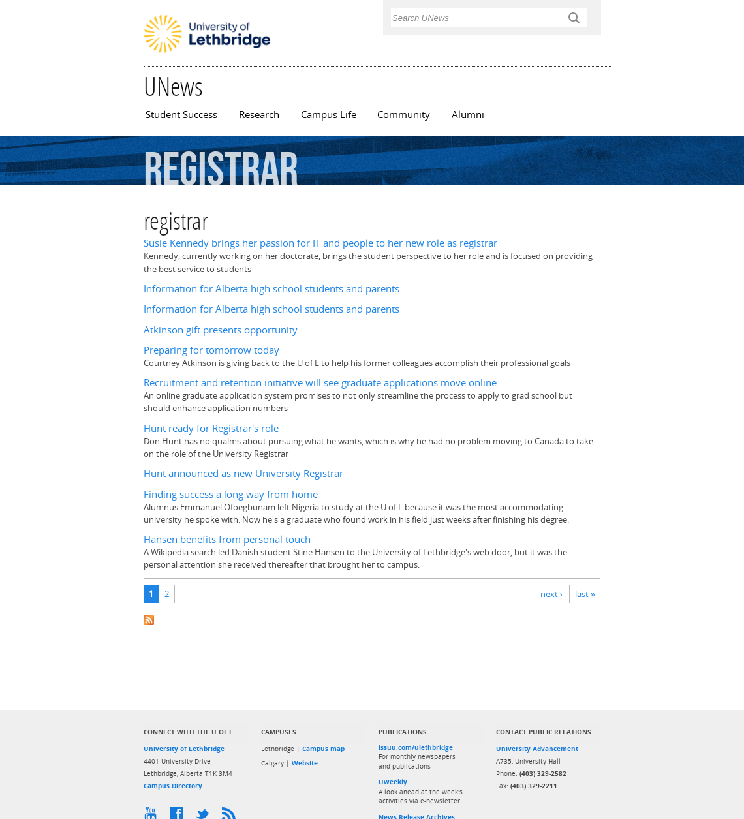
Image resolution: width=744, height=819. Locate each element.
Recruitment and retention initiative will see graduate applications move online (320, 383)
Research (259, 114)
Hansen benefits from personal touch (227, 539)
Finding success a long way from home (231, 494)
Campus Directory (173, 785)
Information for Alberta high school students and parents (271, 289)
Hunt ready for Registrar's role (211, 428)
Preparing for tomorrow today (211, 350)
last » (585, 594)
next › (551, 594)
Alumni (468, 114)
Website (305, 762)
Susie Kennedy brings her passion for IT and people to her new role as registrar (320, 243)
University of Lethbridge (184, 748)
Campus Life (328, 114)
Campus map (323, 748)
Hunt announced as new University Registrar (243, 473)
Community (403, 114)
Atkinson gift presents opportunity (221, 330)
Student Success (181, 114)
